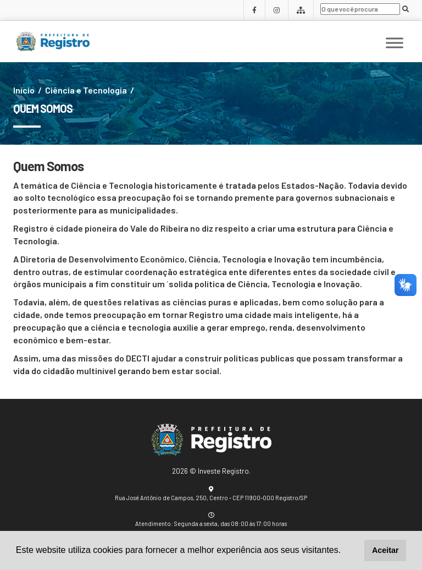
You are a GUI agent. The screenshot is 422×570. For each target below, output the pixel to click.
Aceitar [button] (385, 550)
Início (24, 90)
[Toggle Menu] (394, 43)
